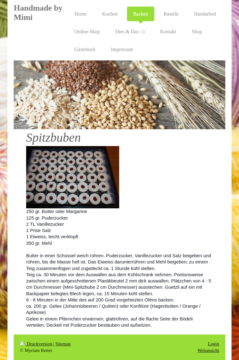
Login (213, 343)
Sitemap (63, 343)
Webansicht (208, 350)
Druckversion (36, 343)
